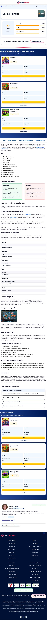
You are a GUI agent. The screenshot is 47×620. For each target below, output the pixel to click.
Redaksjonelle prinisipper (35, 565)
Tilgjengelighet (35, 574)
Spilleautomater (12, 6)
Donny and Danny (14, 109)
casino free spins (13, 217)
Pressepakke (35, 580)
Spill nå (23, 76)
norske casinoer (31, 145)
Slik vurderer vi (35, 568)
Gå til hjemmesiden (37, 41)
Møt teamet (35, 543)
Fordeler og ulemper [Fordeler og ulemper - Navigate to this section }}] (12, 140)
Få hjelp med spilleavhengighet (12, 568)
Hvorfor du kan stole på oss (35, 546)
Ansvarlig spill (12, 565)
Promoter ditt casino (12, 574)
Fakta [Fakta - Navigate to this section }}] (4, 140)
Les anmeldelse (23, 79)
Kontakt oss (35, 552)
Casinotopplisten (5, 6)
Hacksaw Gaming (13, 111)
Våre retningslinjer (35, 563)
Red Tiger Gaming (13, 59)
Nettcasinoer (12, 543)
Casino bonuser (11, 549)
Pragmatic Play (13, 85)
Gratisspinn (11, 552)
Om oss (35, 540)
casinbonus (28, 214)
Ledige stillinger (35, 549)
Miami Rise (12, 57)
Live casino (11, 555)
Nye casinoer (12, 546)
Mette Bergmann (13, 506)
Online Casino (12, 540)
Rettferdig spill (12, 571)
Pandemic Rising (14, 83)
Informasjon (12, 563)
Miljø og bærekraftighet (35, 577)
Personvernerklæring (12, 577)
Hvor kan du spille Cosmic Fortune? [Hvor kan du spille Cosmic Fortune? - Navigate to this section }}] (26, 140)
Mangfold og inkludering (35, 571)
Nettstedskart (35, 555)
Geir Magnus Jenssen (15, 525)
